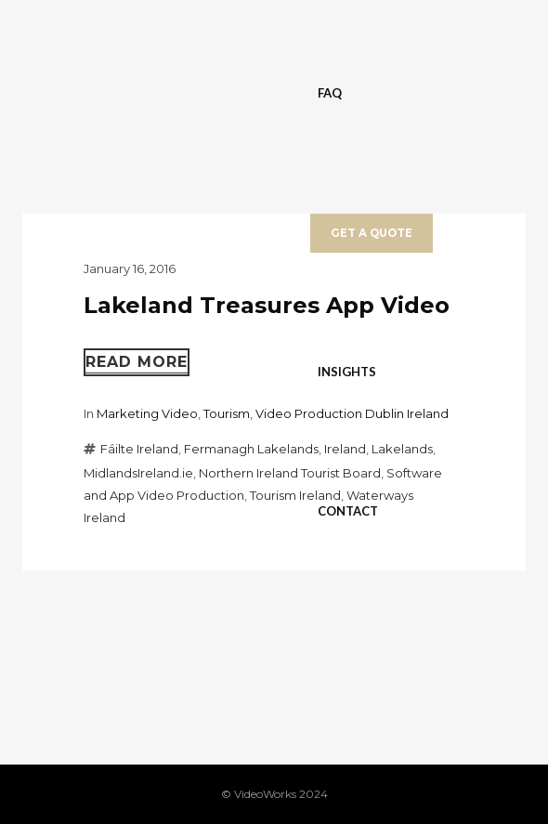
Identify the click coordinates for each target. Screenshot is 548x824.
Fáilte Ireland (139, 448)
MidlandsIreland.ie (138, 472)
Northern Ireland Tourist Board (290, 472)
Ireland (345, 448)
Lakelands (402, 448)
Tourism (226, 413)
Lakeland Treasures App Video (267, 305)
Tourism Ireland (295, 495)
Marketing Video (147, 413)
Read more (136, 362)
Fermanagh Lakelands (251, 448)
